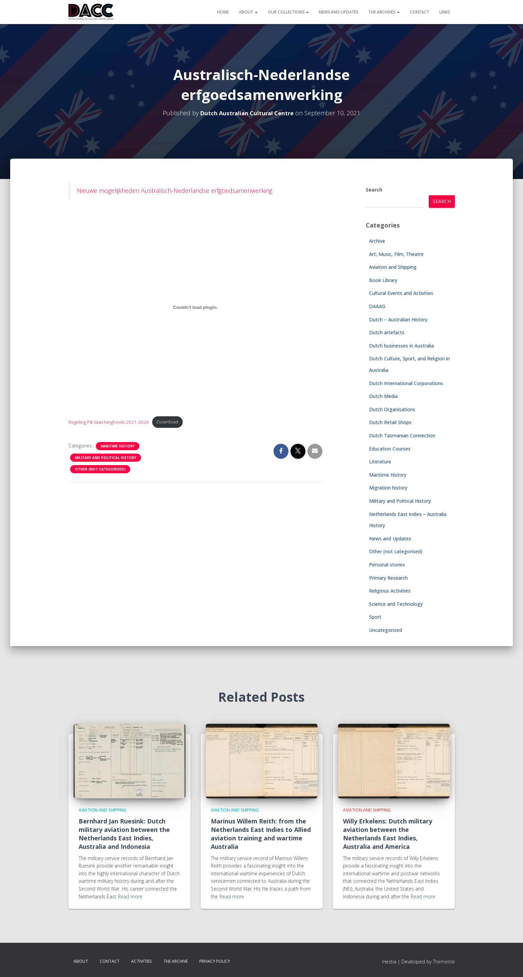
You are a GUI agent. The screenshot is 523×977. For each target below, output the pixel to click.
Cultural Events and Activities (401, 293)
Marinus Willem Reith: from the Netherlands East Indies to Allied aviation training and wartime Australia (261, 834)
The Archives (384, 12)
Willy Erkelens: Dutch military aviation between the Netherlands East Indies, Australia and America (387, 834)
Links (444, 12)
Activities (141, 961)
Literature (380, 461)
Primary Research (388, 578)
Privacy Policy (214, 961)
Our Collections (288, 12)
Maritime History (118, 447)
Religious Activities (389, 590)
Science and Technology (396, 604)
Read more (130, 896)
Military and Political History (105, 458)
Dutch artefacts (386, 332)
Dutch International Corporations (406, 383)
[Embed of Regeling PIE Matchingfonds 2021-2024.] (195, 307)
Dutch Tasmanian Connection (402, 435)
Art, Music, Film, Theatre (396, 254)
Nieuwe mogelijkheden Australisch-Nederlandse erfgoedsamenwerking (174, 190)
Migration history (388, 487)
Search (374, 189)
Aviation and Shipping (393, 267)
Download (173, 422)
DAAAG (377, 306)
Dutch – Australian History (398, 319)
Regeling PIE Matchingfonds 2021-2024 (110, 422)
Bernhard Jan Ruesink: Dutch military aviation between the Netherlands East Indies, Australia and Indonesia (124, 834)
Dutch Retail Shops (390, 422)
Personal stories (387, 564)
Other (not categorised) (100, 470)
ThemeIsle (444, 961)
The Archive (175, 961)
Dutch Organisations (392, 409)
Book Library (383, 280)
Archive (377, 241)
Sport (375, 617)
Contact (419, 12)
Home (223, 12)
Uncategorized (385, 630)
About (248, 12)
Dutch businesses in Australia (401, 345)
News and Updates (338, 12)
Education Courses (389, 448)
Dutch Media (383, 396)
